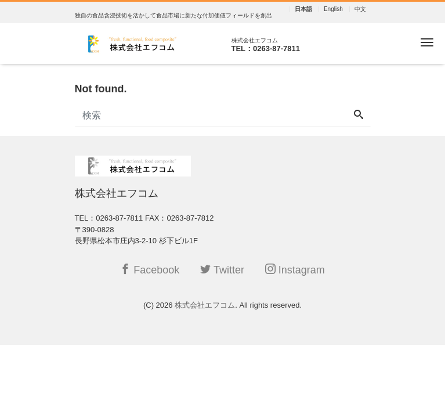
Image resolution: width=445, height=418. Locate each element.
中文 (360, 9)
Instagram (295, 270)
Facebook (149, 270)
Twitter (222, 270)
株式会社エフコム (205, 305)
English (333, 9)
